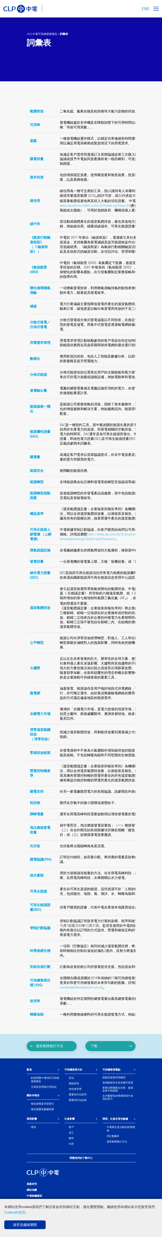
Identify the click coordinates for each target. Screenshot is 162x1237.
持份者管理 (75, 1089)
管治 (71, 1077)
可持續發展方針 (73, 1069)
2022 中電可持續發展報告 (42, 34)
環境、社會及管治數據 (115, 1118)
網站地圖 (32, 1189)
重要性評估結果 (78, 1100)
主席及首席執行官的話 (44, 1086)
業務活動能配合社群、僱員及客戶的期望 (117, 1089)
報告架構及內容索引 (42, 1103)
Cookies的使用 (14, 1212)
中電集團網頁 (34, 1195)
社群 (71, 1143)
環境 (33, 1127)
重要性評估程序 (78, 1094)
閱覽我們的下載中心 (81, 1158)
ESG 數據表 (113, 1136)
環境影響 (32, 1118)
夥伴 (71, 1138)
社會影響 (69, 1118)
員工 (71, 1132)
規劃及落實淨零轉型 (114, 1077)
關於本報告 (33, 1095)
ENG (145, 9)
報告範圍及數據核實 (42, 1109)
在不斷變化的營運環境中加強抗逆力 (117, 1097)
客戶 (71, 1127)
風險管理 (74, 1083)
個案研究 (32, 1183)
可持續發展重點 (111, 1069)
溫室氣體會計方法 (46, 1046)
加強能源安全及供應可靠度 (117, 1082)
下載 (111, 1046)
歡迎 (29, 1069)
